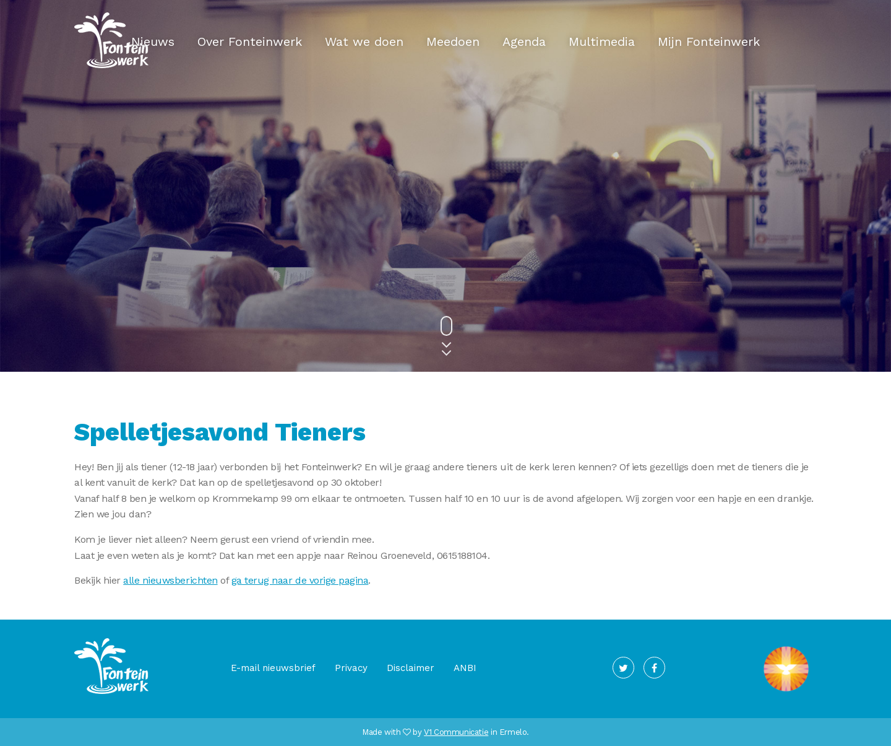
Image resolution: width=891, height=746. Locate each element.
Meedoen (453, 41)
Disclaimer (410, 668)
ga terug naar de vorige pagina (300, 580)
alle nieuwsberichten (170, 580)
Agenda (524, 41)
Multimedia (602, 41)
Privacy (351, 668)
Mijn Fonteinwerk (709, 41)
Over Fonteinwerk (249, 41)
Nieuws (152, 41)
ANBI (465, 668)
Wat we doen (364, 41)
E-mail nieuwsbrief (273, 668)
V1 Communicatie (456, 732)
